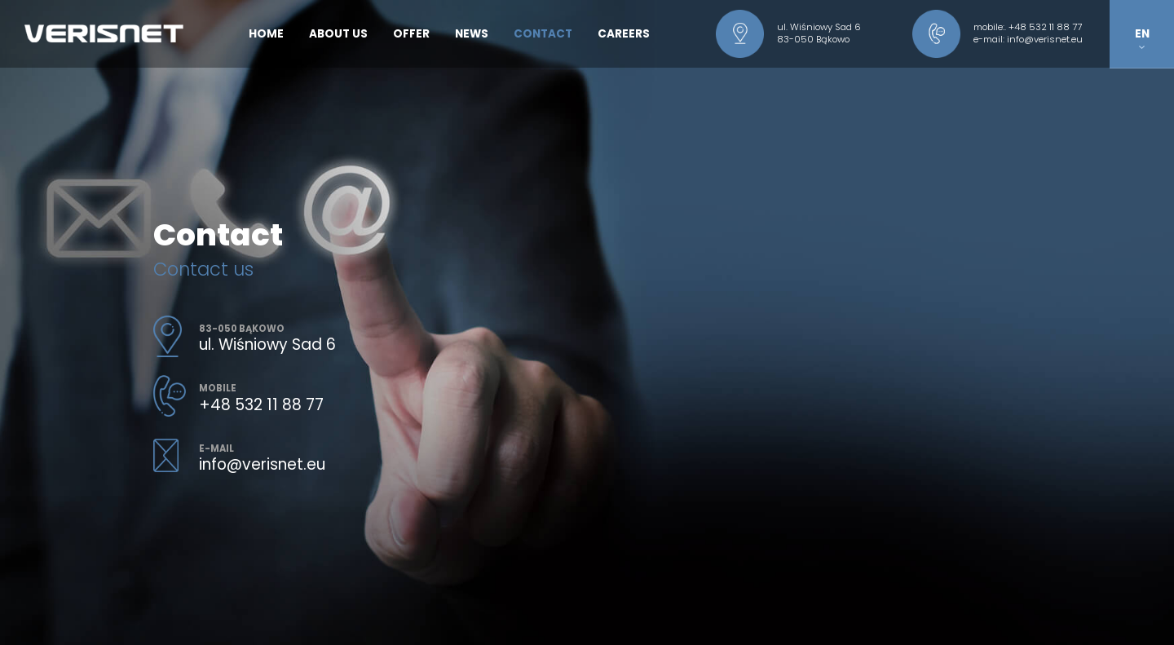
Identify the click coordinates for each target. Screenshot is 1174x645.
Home (266, 34)
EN (1142, 38)
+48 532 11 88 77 (1045, 26)
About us (338, 34)
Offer (411, 34)
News (471, 34)
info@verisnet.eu (1045, 39)
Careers (624, 34)
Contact (543, 34)
